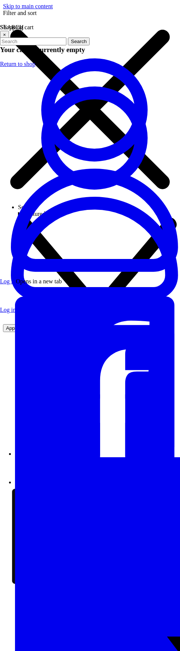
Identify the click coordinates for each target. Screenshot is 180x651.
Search (79, 41)
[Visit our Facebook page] (97, 453)
